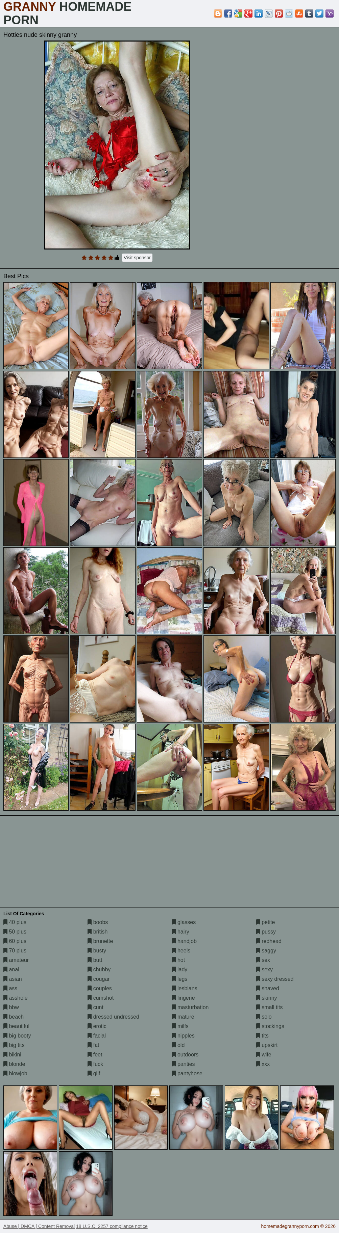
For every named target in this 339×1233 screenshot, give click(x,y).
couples (100, 988)
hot (178, 960)
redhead (269, 941)
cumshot (101, 998)
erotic (97, 1026)
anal (11, 969)
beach (13, 1017)
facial (97, 1036)
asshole (15, 998)
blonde (14, 1064)
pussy (266, 932)
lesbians (184, 988)
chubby (99, 969)
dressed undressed (113, 1017)
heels (181, 950)
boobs (98, 922)
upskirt (267, 1045)
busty (97, 950)
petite (265, 922)
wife (263, 1054)
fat (93, 1045)
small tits (269, 1007)
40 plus (14, 922)
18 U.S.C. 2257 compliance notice (112, 1226)
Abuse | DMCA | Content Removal (39, 1226)
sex (263, 960)
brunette (100, 941)
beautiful (16, 1026)
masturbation (190, 1007)
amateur (16, 960)
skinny (266, 998)
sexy (264, 969)
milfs (180, 1026)
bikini (12, 1054)
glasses (184, 922)
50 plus (14, 932)
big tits (14, 1045)
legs (180, 979)
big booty (17, 1036)
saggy (266, 950)
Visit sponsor (137, 257)
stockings (270, 1026)
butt (95, 960)
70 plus (14, 950)
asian (12, 979)
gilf (94, 1073)
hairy (180, 932)
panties (183, 1064)
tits (262, 1036)
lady (180, 969)
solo (264, 1017)
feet (95, 1054)
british (97, 932)
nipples (183, 1036)
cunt (95, 1007)
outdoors (185, 1054)
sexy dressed (275, 979)
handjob (184, 941)
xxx (263, 1064)
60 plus (14, 941)
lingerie (183, 998)
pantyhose (187, 1073)
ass (10, 988)
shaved (267, 988)
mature (183, 1017)
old (178, 1045)
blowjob (15, 1073)
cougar (99, 979)
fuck (95, 1064)
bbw (11, 1007)
